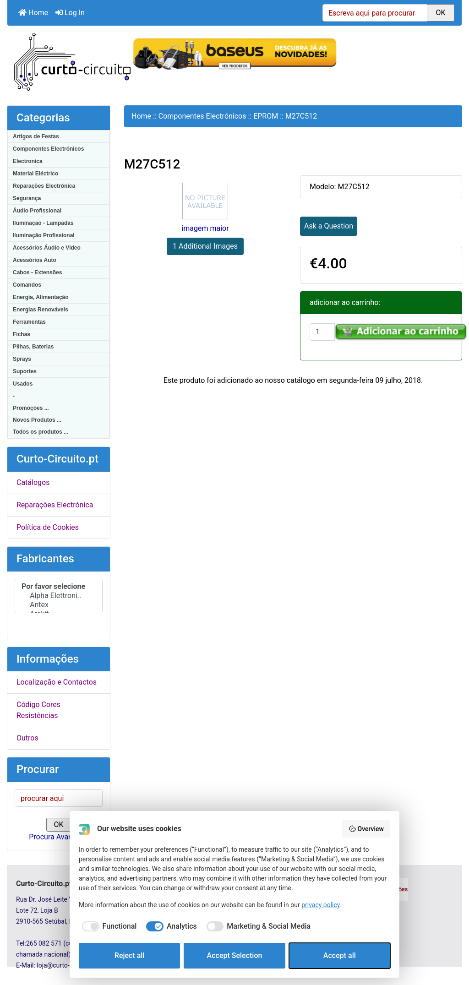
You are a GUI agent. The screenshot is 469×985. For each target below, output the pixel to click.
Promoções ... (31, 408)
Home (33, 12)
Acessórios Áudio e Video (47, 248)
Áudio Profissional (37, 210)
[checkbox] (107, 926)
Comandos (27, 285)
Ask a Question (328, 226)
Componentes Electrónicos (48, 149)
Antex (59, 605)
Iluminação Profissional (44, 235)
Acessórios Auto (34, 260)
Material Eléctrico (35, 173)
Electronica (28, 161)
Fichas (21, 334)
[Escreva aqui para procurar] (374, 13)
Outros (27, 742)
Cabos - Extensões (37, 272)
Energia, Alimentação (41, 297)
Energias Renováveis (40, 309)
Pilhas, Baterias (33, 346)
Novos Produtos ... (37, 420)
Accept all (339, 955)
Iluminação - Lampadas (43, 223)
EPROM (265, 116)
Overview (366, 829)
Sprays (22, 359)
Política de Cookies (47, 527)
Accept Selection (234, 955)
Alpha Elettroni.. (59, 595)
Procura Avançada (58, 841)
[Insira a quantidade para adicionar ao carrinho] (322, 332)
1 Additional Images (205, 246)
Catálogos (32, 482)
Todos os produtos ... (40, 432)
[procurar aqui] (59, 802)
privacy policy (320, 905)
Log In (70, 12)
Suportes (25, 371)
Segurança (27, 198)
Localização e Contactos (56, 686)
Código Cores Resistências (38, 714)
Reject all (130, 955)
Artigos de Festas (36, 136)
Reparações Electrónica (44, 186)
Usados (23, 384)
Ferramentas (29, 322)
